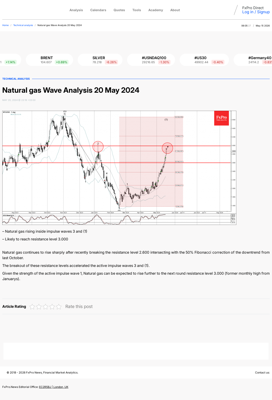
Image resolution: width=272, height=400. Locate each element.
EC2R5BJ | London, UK (53, 387)
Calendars (98, 10)
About (175, 10)
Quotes (119, 10)
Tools (136, 10)
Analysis (76, 10)
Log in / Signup (256, 12)
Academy (155, 10)
